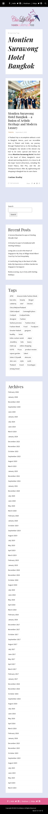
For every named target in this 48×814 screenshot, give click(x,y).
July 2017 (11, 649)
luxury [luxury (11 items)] (29, 342)
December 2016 (14, 684)
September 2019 (14, 530)
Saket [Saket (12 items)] (26, 353)
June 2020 (12, 501)
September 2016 (14, 699)
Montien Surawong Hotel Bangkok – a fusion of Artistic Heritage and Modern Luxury (22, 121)
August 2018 (12, 585)
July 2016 (11, 709)
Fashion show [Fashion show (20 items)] (30, 323)
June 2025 (12, 412)
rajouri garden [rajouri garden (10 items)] (15, 353)
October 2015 (13, 753)
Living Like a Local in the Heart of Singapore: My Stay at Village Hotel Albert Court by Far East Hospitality (23, 253)
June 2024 (12, 427)
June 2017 (12, 654)
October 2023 (13, 451)
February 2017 (13, 674)
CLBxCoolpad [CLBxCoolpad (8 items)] (14, 311)
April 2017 (11, 664)
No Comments (14, 183)
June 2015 (12, 773)
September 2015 (14, 758)
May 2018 (11, 600)
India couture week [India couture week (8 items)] (17, 338)
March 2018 (12, 610)
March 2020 (12, 511)
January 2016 (13, 738)
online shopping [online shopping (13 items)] (25, 346)
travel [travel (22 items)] (21, 365)
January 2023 (13, 471)
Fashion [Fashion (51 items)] (23, 319)
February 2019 (13, 560)
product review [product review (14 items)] (31, 349)
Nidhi (14, 3)
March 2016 (12, 728)
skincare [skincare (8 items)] (28, 357)
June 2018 (12, 595)
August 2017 (12, 644)
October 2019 (13, 525)
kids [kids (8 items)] (22, 342)
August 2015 (12, 763)
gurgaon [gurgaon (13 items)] (28, 330)
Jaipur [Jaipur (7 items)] (29, 338)
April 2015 (11, 783)
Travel (11, 132)
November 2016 (14, 689)
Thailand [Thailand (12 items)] (13, 365)
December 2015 (14, 743)
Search (10, 206)
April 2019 (11, 550)
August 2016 (12, 704)
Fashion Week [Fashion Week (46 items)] (15, 326)
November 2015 (14, 748)
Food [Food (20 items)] (25, 326)
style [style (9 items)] (22, 361)
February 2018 (13, 614)
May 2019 (11, 545)
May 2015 (11, 778)
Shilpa (34, 3)
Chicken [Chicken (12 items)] (30, 304)
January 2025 (13, 417)
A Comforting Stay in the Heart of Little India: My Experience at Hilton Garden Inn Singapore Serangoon (23, 264)
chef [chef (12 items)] (21, 304)
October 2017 (13, 634)
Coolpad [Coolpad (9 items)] (13, 315)
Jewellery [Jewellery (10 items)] (13, 342)
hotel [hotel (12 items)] (21, 334)
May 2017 (11, 659)
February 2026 (13, 392)
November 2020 (14, 491)
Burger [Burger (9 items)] (31, 300)
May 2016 (11, 718)
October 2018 (13, 580)
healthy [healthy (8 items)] (12, 334)
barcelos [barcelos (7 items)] (13, 300)
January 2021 (13, 486)
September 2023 (14, 456)
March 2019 (12, 555)
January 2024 (13, 436)
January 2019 (13, 565)
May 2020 (11, 506)
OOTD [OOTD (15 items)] (12, 349)
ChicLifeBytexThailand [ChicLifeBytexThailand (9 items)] (18, 307)
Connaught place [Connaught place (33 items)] (29, 311)
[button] (24, 95)
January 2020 (13, 521)
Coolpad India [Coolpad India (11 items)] (24, 315)
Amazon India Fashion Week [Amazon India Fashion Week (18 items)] (27, 296)
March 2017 (12, 669)
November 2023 (14, 446)
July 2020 (11, 496)
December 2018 (14, 570)
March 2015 (12, 788)
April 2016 (11, 723)
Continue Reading (15, 177)
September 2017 (14, 639)
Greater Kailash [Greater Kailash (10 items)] (15, 330)
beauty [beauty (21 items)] (22, 300)
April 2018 (11, 605)
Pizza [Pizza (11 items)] (20, 349)
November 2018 (14, 575)
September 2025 (14, 407)
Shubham (26, 3)
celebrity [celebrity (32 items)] (13, 304)
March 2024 (12, 431)
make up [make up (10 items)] (13, 346)
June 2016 (12, 713)
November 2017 (14, 629)
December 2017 (14, 624)
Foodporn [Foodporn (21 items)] (34, 326)
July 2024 (11, 422)
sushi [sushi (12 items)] (29, 361)
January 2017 (13, 679)
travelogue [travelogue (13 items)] (31, 365)
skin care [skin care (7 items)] (13, 361)
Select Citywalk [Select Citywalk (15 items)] (15, 357)
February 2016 (13, 733)
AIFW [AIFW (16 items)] (11, 296)
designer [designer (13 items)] (13, 319)
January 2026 (13, 397)
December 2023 (14, 441)
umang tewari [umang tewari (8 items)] (15, 369)
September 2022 (14, 481)
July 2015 (11, 768)
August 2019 (12, 535)
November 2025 (14, 402)
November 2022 (14, 476)
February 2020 (13, 516)
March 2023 (12, 466)
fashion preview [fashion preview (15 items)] (16, 323)
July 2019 (11, 540)
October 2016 (13, 694)
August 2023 (12, 461)
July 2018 (11, 590)
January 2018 (13, 619)
